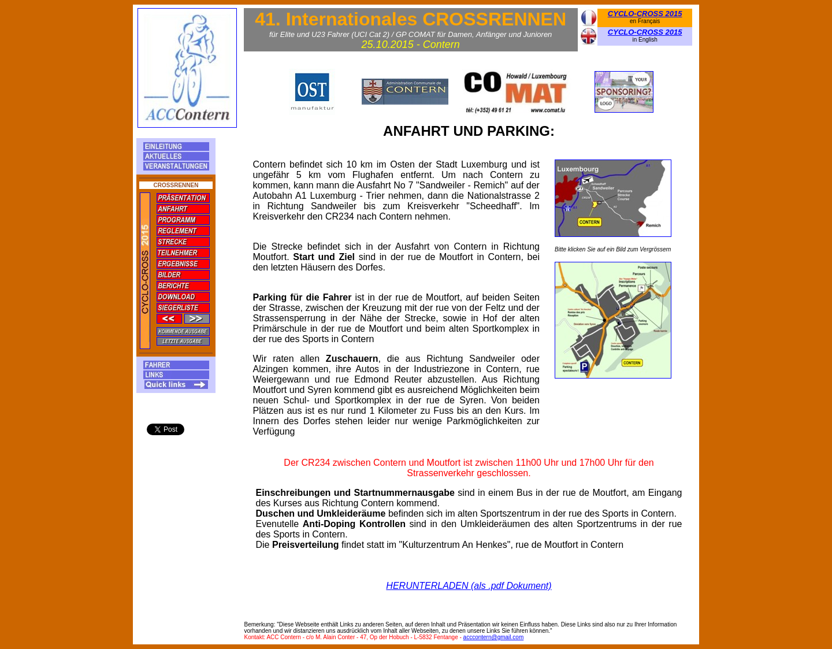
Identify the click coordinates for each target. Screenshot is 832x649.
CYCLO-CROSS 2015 (645, 13)
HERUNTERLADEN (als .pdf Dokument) (468, 586)
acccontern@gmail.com (493, 637)
